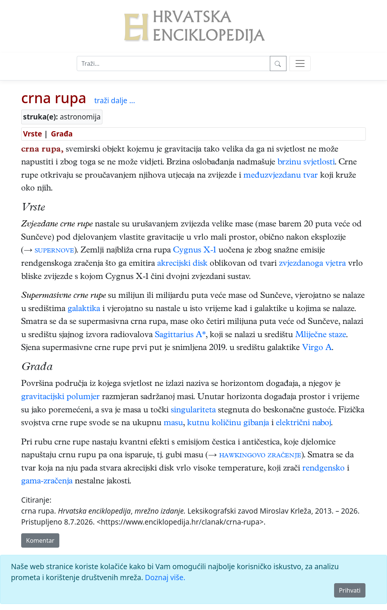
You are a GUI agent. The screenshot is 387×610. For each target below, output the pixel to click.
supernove (54, 250)
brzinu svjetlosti (306, 162)
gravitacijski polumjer (60, 397)
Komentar (40, 540)
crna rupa (53, 97)
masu (173, 423)
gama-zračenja (47, 481)
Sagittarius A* (180, 335)
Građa (62, 134)
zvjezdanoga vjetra (312, 264)
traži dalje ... (114, 100)
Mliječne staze (320, 335)
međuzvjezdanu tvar (280, 176)
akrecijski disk (182, 264)
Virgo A (317, 348)
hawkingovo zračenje (260, 455)
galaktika (84, 309)
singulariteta (193, 410)
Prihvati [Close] (350, 590)
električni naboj (303, 423)
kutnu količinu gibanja (228, 423)
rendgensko (323, 469)
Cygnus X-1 (194, 250)
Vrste (32, 134)
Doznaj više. (165, 577)
